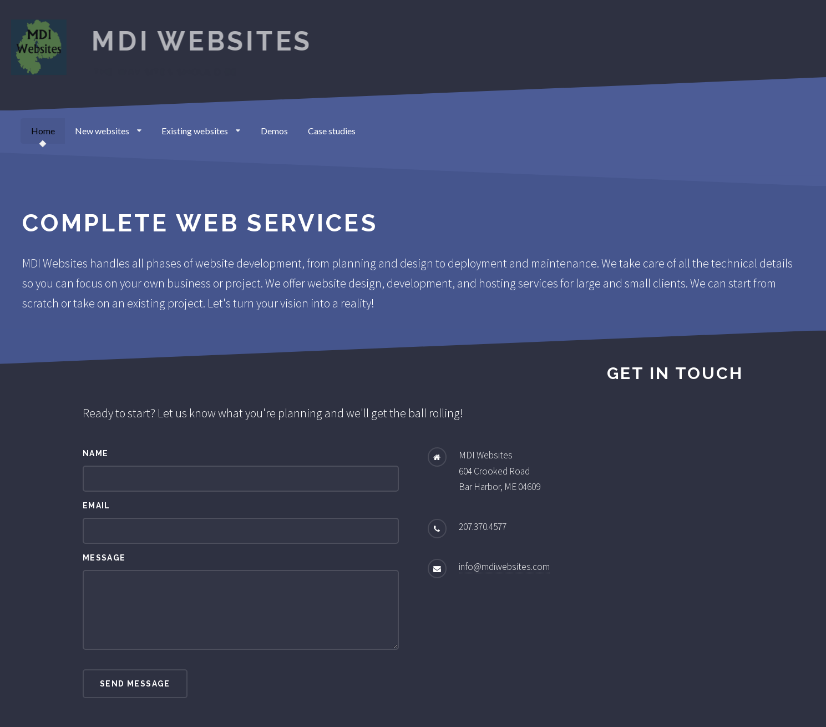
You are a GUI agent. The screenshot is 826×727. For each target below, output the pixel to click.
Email (96, 505)
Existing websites (200, 130)
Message (104, 557)
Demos (274, 130)
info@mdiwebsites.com (504, 567)
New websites (108, 130)
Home (43, 130)
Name (96, 453)
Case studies (332, 130)
